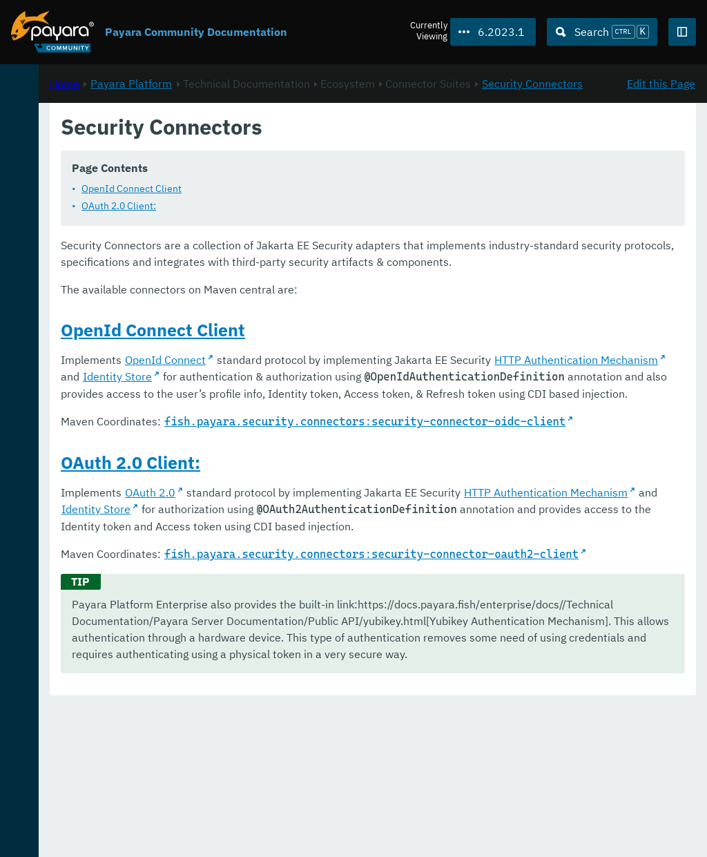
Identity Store (475, 409)
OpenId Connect (348, 393)
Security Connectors (379, 162)
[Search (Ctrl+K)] (602, 32)
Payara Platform (54, 125)
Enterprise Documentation (134, 832)
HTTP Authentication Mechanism (326, 409)
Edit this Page (661, 146)
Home (247, 146)
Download (170, 804)
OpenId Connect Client (314, 205)
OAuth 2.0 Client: (301, 222)
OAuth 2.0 (333, 576)
